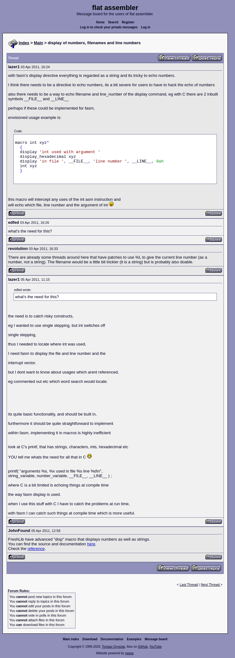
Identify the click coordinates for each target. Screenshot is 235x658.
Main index (71, 639)
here (91, 544)
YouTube (155, 646)
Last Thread (189, 584)
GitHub (143, 646)
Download (89, 639)
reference (36, 548)
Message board (156, 639)
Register (128, 22)
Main (38, 42)
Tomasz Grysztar (113, 646)
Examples (134, 639)
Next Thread (210, 584)
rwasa (129, 653)
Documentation (112, 639)
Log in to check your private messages (109, 27)
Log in (145, 27)
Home (100, 22)
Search (113, 22)
